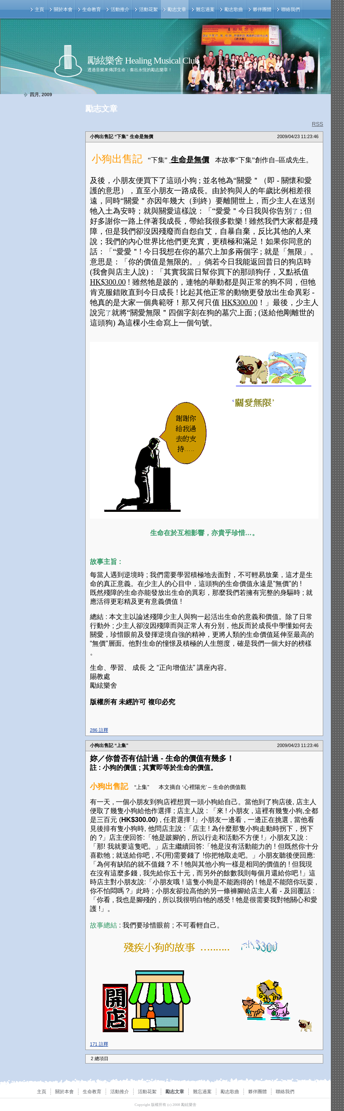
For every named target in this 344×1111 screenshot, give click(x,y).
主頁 (39, 9)
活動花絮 (148, 9)
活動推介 (120, 9)
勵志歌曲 (233, 9)
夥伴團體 (262, 9)
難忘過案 (205, 9)
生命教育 (91, 9)
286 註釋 (99, 730)
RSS (317, 124)
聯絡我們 (290, 9)
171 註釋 (99, 1044)
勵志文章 (177, 9)
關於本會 (63, 9)
